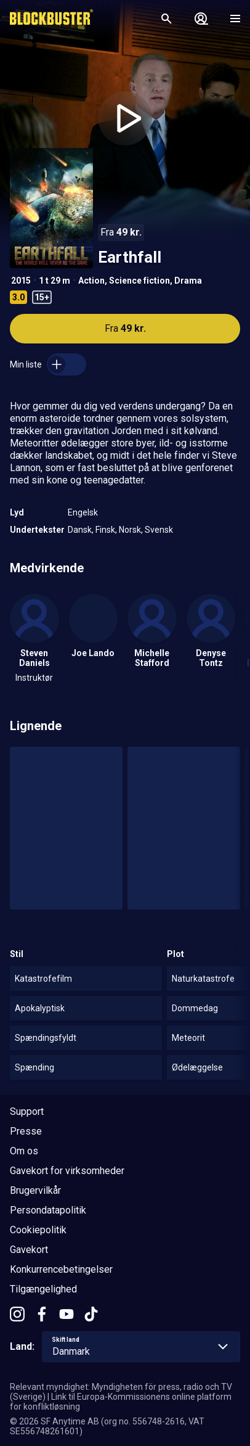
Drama (188, 281)
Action (91, 281)
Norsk (130, 530)
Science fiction (139, 281)
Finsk (105, 530)
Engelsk (83, 512)
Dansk (80, 530)
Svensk (159, 530)
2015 (21, 281)
